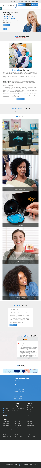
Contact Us (29, 416)
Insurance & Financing (31, 411)
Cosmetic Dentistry (20, 297)
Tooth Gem (29, 434)
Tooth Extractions (18, 434)
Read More (13, 324)
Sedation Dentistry (6, 432)
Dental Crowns (6, 423)
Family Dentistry (6, 427)
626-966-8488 (34, 1)
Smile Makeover (18, 432)
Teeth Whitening (6, 434)
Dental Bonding (18, 421)
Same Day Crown (30, 430)
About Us (29, 405)
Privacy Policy (21, 464)
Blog (28, 414)
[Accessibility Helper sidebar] (1, 8)
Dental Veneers (18, 425)
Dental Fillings (17, 423)
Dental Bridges (29, 421)
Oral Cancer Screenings (7, 429)
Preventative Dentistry (7, 430)
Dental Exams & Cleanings (20, 436)
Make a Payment (35, 4)
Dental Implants (20, 261)
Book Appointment (21, 4)
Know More (20, 98)
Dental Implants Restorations (32, 436)
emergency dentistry (7, 81)
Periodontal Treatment (31, 429)
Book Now (6, 24)
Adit (22, 465)
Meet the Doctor (30, 407)
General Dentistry (18, 427)
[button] (4, 29)
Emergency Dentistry (31, 425)
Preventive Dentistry (20, 153)
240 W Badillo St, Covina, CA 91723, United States (20, 1)
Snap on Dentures (30, 432)
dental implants (11, 82)
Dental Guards (29, 423)
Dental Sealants (6, 425)
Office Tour (29, 409)
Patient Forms (28, 4)
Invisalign (20, 225)
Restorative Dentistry (20, 189)
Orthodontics (17, 429)
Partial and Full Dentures (7, 436)
